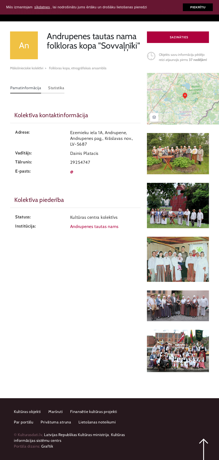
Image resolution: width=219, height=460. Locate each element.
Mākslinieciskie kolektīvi (26, 68)
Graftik (47, 446)
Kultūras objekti (27, 411)
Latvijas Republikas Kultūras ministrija (76, 434)
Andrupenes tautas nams (94, 226)
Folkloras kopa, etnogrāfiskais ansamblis (78, 68)
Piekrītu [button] (198, 7)
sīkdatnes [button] (42, 7)
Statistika (56, 88)
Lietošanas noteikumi (97, 422)
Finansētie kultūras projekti (93, 411)
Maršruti (55, 411)
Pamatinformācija (25, 88)
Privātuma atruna (56, 422)
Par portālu (23, 422)
